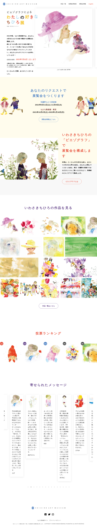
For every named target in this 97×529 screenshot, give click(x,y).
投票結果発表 (73, 4)
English (91, 4)
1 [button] (28, 487)
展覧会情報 (82, 4)
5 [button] (40, 487)
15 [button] (69, 487)
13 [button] (63, 487)
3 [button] (34, 487)
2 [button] (31, 487)
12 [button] (60, 487)
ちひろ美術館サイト (42, 520)
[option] (63, 39)
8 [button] (49, 487)
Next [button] (95, 439)
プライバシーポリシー (55, 520)
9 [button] (51, 487)
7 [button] (46, 487)
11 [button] (57, 487)
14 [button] (66, 487)
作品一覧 (63, 4)
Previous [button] (2, 439)
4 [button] (37, 487)
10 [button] (54, 487)
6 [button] (43, 487)
